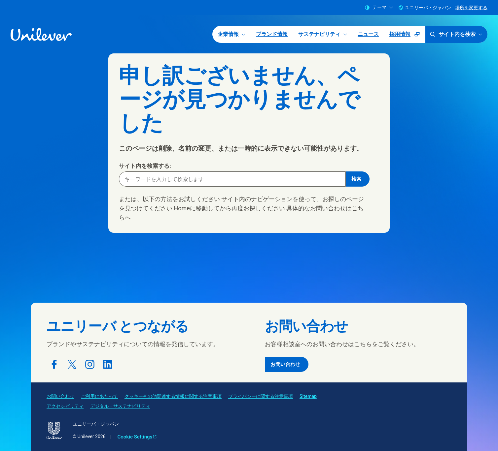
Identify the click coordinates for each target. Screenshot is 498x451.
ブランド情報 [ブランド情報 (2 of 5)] (272, 34)
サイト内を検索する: (145, 166)
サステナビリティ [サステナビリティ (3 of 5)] (322, 34)
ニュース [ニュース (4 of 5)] (368, 34)
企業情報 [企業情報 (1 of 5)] (231, 34)
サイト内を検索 (455, 34)
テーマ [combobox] (379, 7)
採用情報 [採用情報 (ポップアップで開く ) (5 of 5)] (407, 36)
